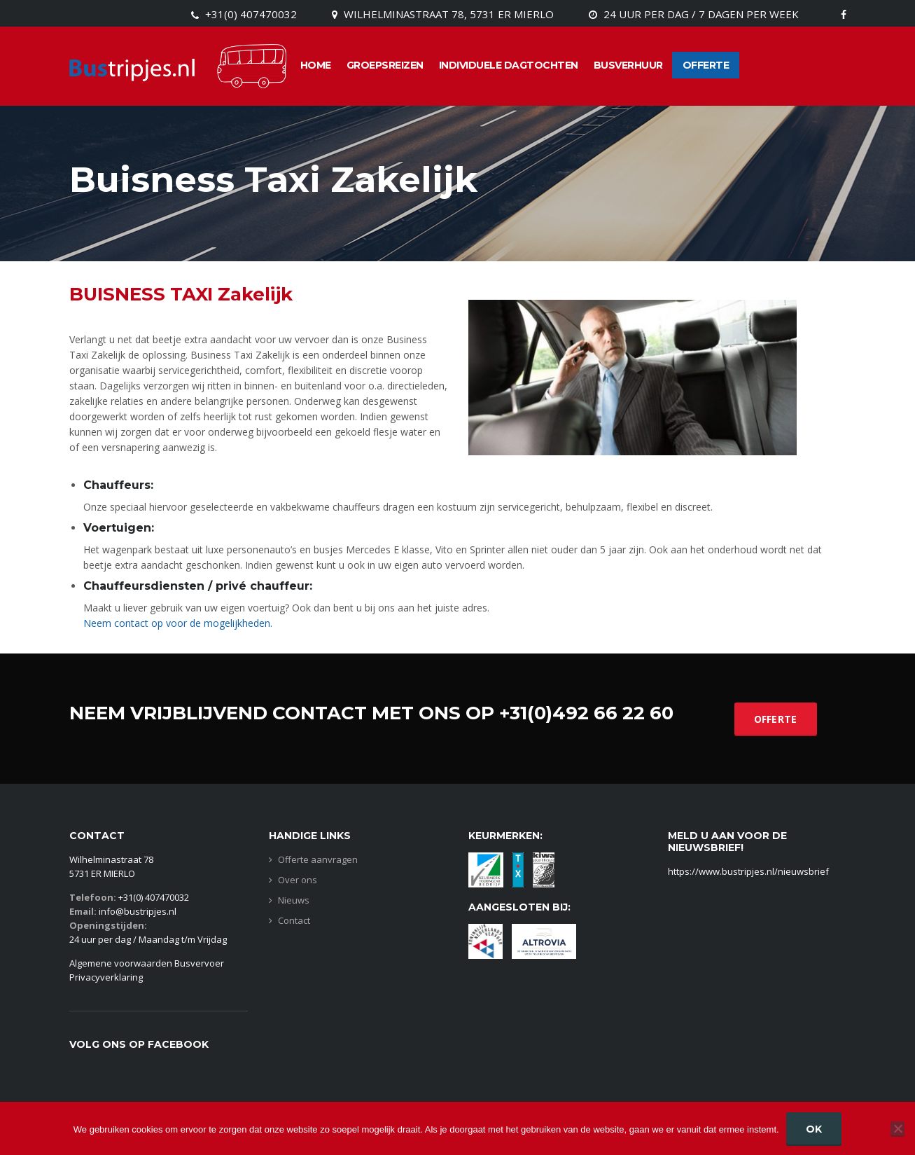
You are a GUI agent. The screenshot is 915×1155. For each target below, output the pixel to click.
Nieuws (293, 900)
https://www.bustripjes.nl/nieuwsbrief (748, 871)
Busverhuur (628, 65)
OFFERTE (775, 719)
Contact (294, 920)
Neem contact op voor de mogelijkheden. (177, 623)
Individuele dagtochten (508, 65)
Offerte (706, 65)
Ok (814, 1129)
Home (315, 65)
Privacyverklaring (106, 977)
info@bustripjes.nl (137, 911)
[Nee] (897, 1128)
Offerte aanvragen (318, 859)
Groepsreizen (385, 65)
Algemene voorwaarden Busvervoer (146, 963)
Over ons (297, 880)
